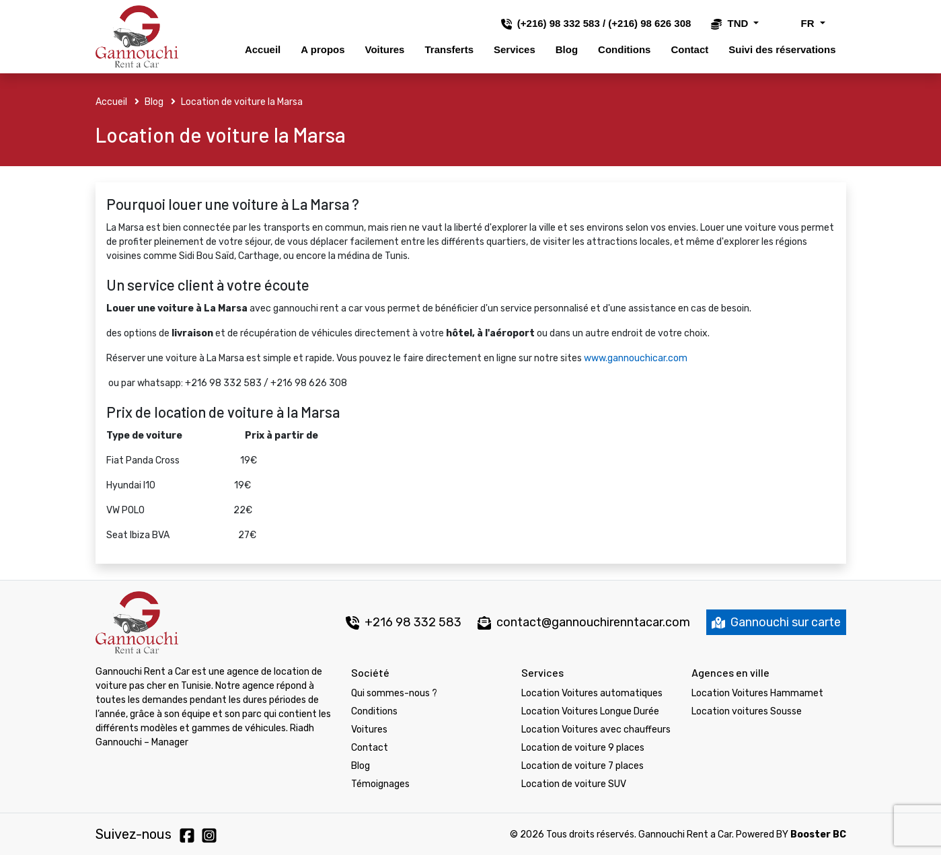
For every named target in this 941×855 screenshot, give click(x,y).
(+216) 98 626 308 (649, 23)
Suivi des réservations (781, 49)
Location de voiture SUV (573, 784)
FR (798, 23)
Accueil (262, 49)
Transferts (449, 49)
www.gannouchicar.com (635, 358)
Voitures (385, 49)
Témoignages (380, 784)
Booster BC (818, 834)
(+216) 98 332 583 (558, 23)
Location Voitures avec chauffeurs (596, 729)
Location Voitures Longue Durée (590, 711)
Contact (689, 49)
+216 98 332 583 (403, 622)
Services (514, 49)
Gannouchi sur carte (776, 622)
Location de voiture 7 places (582, 766)
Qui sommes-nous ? (394, 693)
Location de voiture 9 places (582, 747)
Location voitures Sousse (746, 711)
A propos (322, 49)
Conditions (624, 49)
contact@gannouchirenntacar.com (593, 622)
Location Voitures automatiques (592, 693)
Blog (567, 49)
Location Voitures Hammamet (757, 693)
